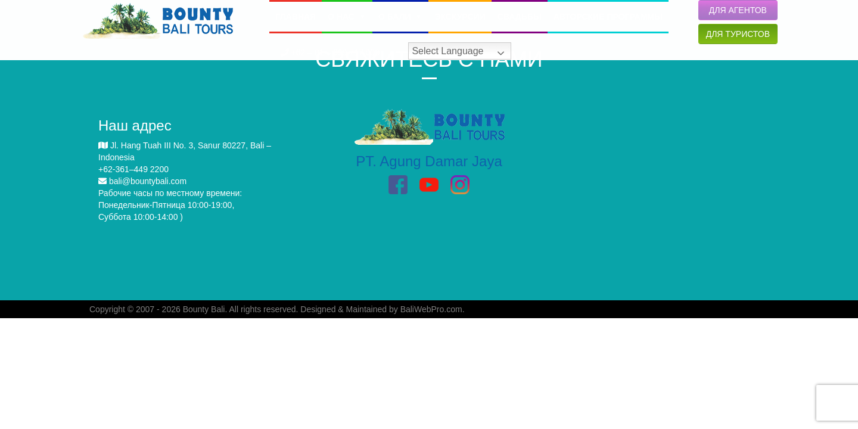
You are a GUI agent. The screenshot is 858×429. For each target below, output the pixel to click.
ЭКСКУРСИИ (459, 16)
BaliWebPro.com (431, 309)
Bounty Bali (204, 309)
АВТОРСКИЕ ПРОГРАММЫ (608, 16)
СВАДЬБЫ (520, 16)
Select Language (447, 51)
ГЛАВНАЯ (295, 16)
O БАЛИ (400, 16)
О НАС (347, 16)
